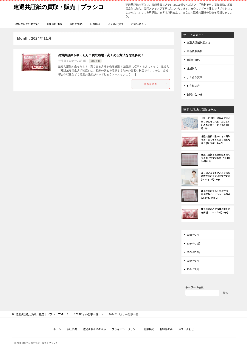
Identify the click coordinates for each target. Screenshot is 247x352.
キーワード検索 (194, 287)
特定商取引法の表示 (94, 329)
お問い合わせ (139, 23)
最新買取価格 (54, 23)
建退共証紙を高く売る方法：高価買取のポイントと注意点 (215, 194)
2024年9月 (193, 260)
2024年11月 (194, 243)
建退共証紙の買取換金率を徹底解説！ (215, 210)
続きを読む (156, 83)
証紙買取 (95, 61)
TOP (39, 314)
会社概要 (72, 329)
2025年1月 (193, 234)
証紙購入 (95, 23)
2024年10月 (194, 252)
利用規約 (149, 329)
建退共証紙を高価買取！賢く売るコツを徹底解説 (215, 158)
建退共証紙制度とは (27, 23)
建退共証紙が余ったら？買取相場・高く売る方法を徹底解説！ (101, 55)
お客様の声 (193, 85)
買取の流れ (76, 23)
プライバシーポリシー (125, 329)
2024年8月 (193, 269)
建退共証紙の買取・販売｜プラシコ (58, 6)
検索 (225, 292)
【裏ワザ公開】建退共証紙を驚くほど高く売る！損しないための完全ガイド (215, 123)
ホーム (57, 329)
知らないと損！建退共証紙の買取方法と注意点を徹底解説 (215, 176)
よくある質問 (116, 23)
